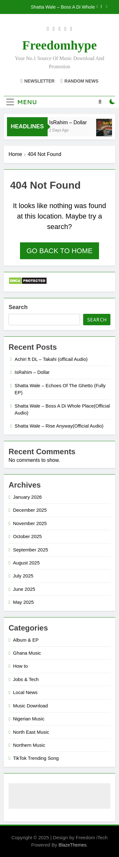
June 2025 (24, 589)
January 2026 (27, 497)
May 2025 (23, 602)
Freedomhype (59, 45)
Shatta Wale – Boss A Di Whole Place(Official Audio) (63, 7)
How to (20, 666)
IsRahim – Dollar (69, 122)
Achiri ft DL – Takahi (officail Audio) (51, 359)
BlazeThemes (72, 844)
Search (18, 307)
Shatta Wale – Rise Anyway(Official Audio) (59, 425)
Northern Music (29, 745)
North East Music (31, 732)
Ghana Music (27, 653)
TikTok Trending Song (36, 758)
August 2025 (26, 562)
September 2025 (30, 549)
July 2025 (23, 575)
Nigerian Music (28, 718)
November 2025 (30, 523)
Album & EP (26, 640)
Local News (25, 692)
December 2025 (30, 510)
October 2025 (27, 536)
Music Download (30, 705)
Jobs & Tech (26, 679)
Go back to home (59, 251)
